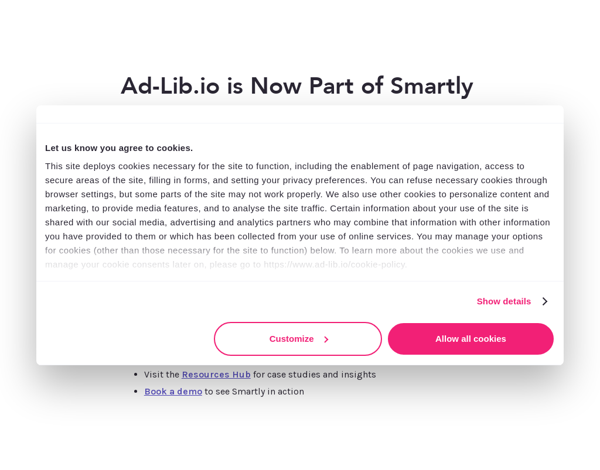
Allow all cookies (470, 339)
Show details (504, 301)
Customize (299, 339)
